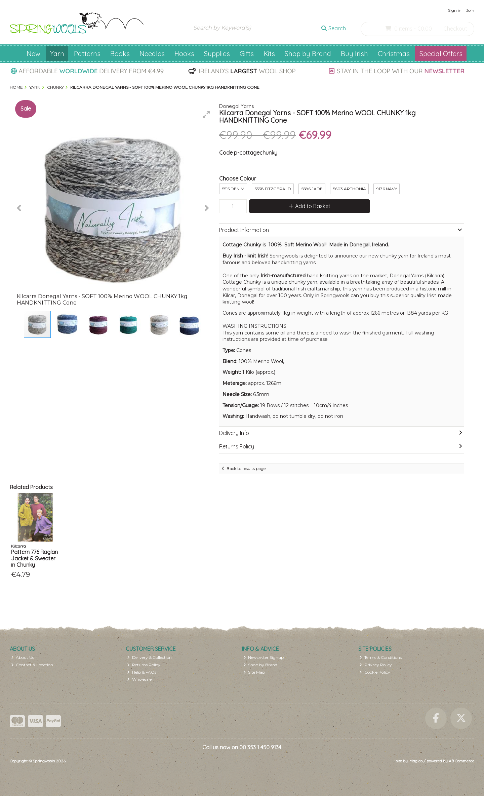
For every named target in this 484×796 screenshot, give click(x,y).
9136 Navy (386, 188)
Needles (152, 53)
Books (120, 53)
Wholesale (139, 679)
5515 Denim (233, 188)
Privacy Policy (375, 664)
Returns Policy (143, 664)
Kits (269, 53)
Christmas (394, 53)
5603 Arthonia (349, 188)
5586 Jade (312, 188)
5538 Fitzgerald (273, 188)
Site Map (254, 672)
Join (470, 10)
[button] (206, 114)
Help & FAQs (141, 672)
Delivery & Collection (149, 657)
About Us (22, 657)
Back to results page (246, 468)
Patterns (87, 53)
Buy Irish (354, 53)
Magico (415, 760)
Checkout (455, 28)
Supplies (217, 53)
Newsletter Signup (263, 657)
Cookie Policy (374, 672)
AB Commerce (461, 760)
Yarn (57, 53)
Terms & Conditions (380, 657)
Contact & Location (32, 664)
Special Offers (440, 53)
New (33, 53)
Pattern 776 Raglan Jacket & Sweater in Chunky (34, 558)
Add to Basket (309, 206)
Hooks (184, 53)
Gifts (247, 53)
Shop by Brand (308, 53)
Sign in (454, 10)
